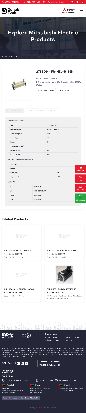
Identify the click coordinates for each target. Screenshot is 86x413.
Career (77, 337)
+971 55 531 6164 (12, 2)
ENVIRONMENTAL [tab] (52, 111)
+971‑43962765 (28, 380)
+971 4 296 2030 (33, 2)
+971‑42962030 (12, 380)
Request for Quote (46, 90)
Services (67, 337)
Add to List (65, 90)
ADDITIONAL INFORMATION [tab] (35, 111)
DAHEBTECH (39, 408)
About (47, 337)
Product (56, 337)
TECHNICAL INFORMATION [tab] (15, 111)
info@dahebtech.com (55, 2)
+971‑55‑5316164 (46, 380)
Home (4, 56)
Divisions (48, 340)
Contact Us (67, 340)
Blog (57, 340)
